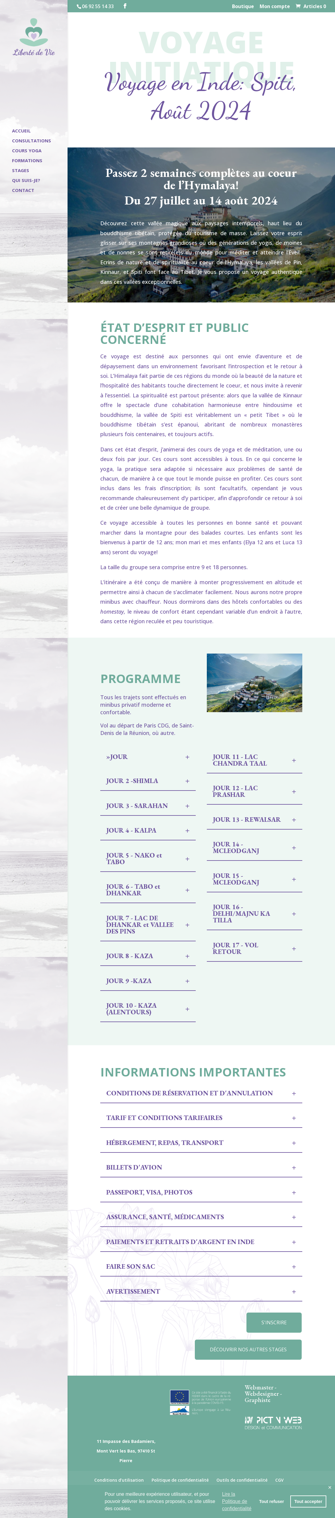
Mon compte (275, 7)
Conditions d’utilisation (119, 1480)
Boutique (243, 7)
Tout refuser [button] (271, 1501)
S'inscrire (274, 1322)
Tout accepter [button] (308, 1501)
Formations (27, 160)
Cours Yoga (26, 150)
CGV (279, 1480)
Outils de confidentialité (241, 1480)
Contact (23, 190)
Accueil (21, 131)
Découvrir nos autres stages (248, 1349)
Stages (20, 170)
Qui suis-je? (26, 180)
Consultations (31, 141)
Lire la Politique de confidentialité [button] (237, 1501)
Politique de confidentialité (180, 1480)
